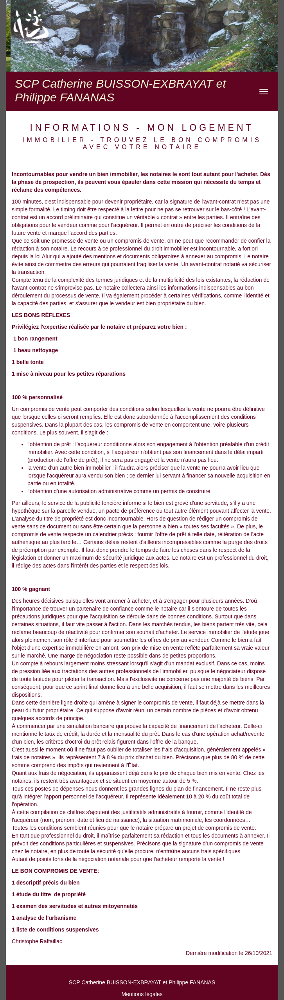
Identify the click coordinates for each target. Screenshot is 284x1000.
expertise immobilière (68, 648)
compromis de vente (45, 409)
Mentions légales (141, 994)
